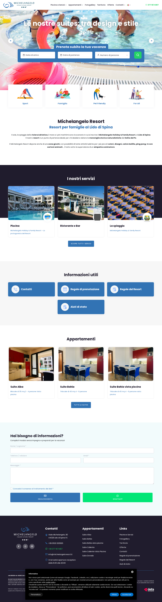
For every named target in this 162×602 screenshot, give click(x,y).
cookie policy (50, 582)
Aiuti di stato (79, 307)
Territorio (101, 5)
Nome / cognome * (18, 446)
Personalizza (36, 594)
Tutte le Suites (81, 405)
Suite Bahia (67, 387)
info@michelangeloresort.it (60, 554)
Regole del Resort (131, 289)
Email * (86, 456)
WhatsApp (118, 497)
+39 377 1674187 (55, 549)
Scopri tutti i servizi (81, 243)
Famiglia (62, 103)
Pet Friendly (99, 103)
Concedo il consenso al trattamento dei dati (32, 488)
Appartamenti (75, 5)
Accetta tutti (126, 594)
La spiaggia (117, 226)
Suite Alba (16, 387)
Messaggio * (15, 465)
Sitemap (16, 589)
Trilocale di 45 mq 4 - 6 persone (73, 391)
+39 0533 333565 (55, 543)
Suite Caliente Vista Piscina (94, 551)
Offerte (110, 5)
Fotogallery (90, 5)
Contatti (120, 5)
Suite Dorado (88, 555)
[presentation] (10, 40)
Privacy (10, 589)
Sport (25, 103)
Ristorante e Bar (70, 226)
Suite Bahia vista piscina (125, 387)
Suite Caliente (88, 547)
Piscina (14, 226)
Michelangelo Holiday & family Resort (125, 230)
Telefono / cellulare (18, 456)
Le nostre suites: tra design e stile (81, 23)
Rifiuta (114, 594)
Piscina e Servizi (59, 5)
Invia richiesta (45, 497)
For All (137, 103)
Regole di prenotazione (85, 289)
